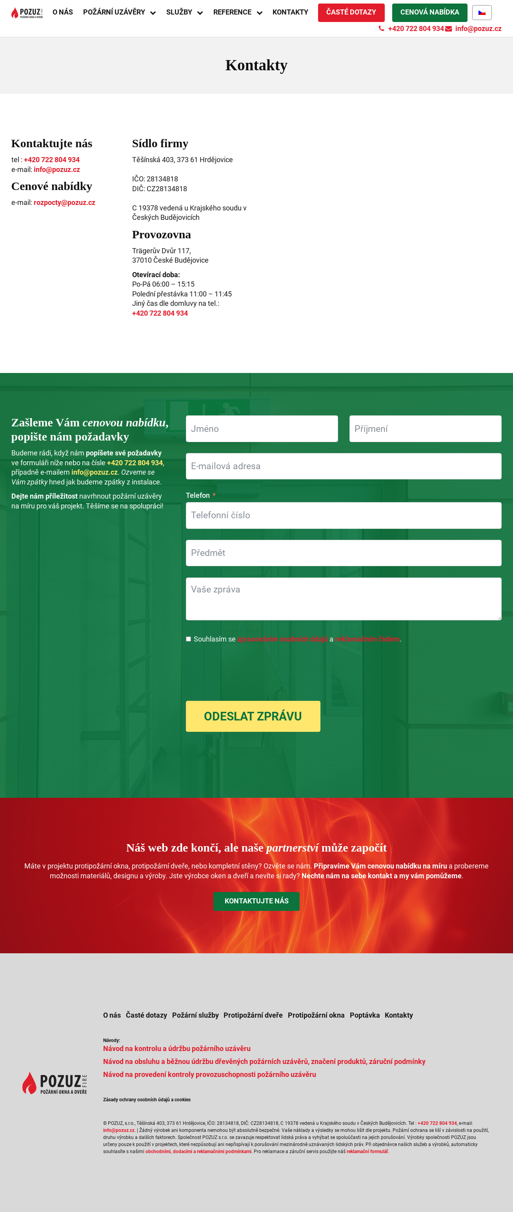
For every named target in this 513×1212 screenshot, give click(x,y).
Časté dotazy (351, 12)
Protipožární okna (316, 1015)
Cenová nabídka (429, 12)
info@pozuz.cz (57, 170)
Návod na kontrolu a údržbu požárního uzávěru (177, 1049)
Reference (232, 12)
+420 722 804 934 (52, 160)
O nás (63, 12)
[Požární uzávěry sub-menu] (155, 12)
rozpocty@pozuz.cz (64, 203)
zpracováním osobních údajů (282, 639)
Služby (179, 12)
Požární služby (195, 1015)
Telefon (198, 495)
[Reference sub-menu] (262, 12)
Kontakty (290, 12)
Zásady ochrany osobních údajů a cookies (147, 1099)
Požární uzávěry (114, 12)
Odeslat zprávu (253, 716)
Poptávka (365, 1015)
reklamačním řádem (367, 639)
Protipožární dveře (253, 1015)
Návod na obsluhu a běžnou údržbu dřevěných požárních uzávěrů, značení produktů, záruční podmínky (264, 1062)
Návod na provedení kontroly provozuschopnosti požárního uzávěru (209, 1075)
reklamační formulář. (368, 1151)
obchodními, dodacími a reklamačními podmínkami (198, 1151)
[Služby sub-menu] (202, 12)
